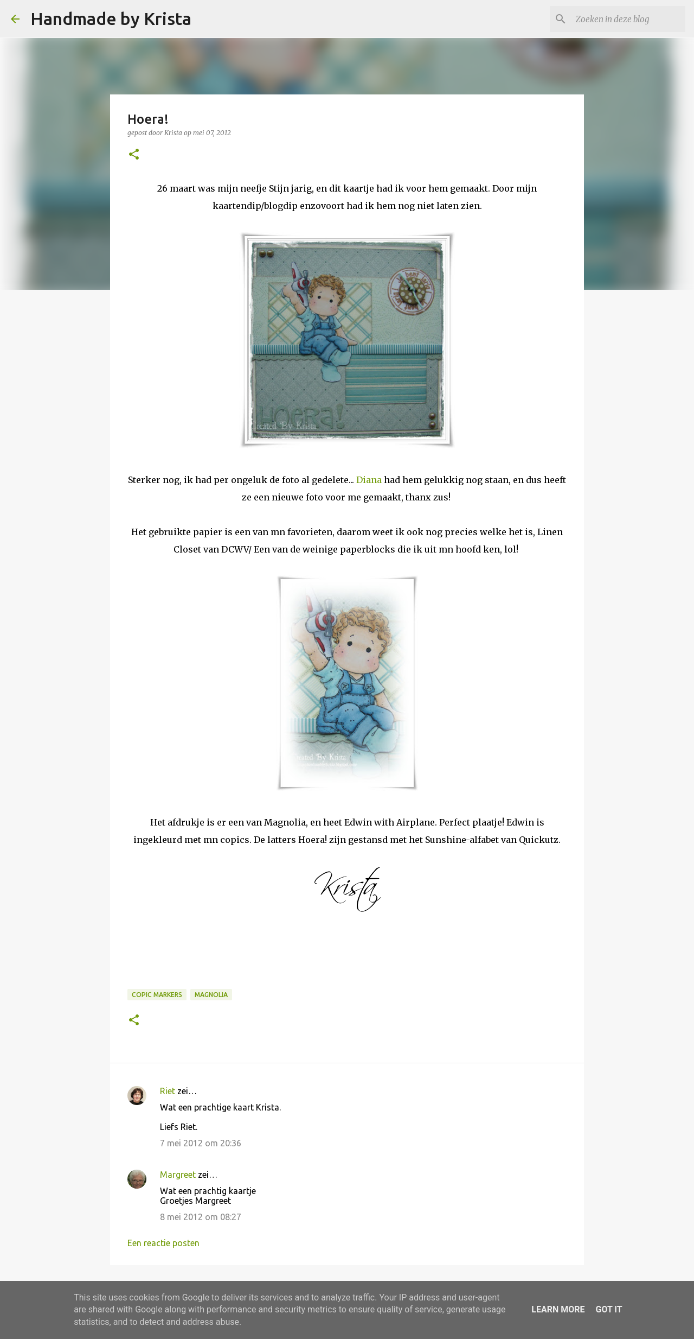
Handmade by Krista (110, 18)
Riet (167, 1091)
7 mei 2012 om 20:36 (200, 1143)
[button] (133, 155)
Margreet (178, 1174)
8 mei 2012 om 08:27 (200, 1217)
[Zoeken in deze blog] (628, 19)
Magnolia (211, 994)
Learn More (557, 1309)
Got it (608, 1309)
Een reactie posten (163, 1243)
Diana (369, 479)
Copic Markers (157, 994)
